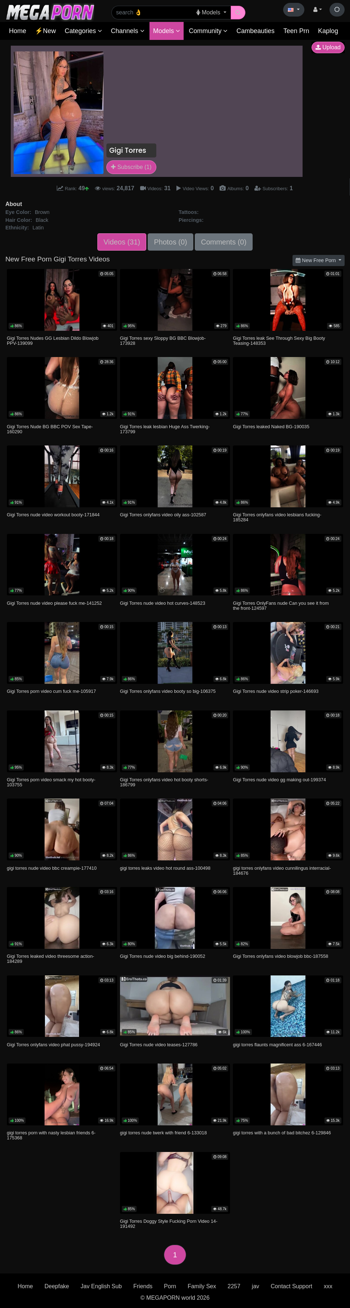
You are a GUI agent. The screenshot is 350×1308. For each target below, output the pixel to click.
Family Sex (202, 1286)
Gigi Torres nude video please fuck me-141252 (54, 603)
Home (17, 31)
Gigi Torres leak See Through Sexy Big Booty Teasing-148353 (279, 340)
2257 (233, 1286)
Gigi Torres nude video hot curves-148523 (162, 603)
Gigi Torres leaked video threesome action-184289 (50, 958)
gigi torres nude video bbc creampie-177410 (52, 868)
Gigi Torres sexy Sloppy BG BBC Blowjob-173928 (163, 340)
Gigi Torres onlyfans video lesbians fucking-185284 (277, 517)
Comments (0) (224, 242)
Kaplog (328, 31)
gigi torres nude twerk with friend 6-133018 (163, 1132)
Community (208, 31)
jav (255, 1286)
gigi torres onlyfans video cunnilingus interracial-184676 (282, 870)
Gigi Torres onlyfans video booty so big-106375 (168, 691)
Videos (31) (121, 242)
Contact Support (291, 1286)
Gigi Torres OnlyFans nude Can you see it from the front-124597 (281, 605)
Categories (83, 31)
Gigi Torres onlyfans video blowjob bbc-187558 (280, 956)
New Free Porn (316, 260)
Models (166, 31)
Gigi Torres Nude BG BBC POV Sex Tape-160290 (50, 429)
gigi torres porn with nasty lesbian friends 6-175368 (51, 1135)
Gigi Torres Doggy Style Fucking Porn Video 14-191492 (168, 1223)
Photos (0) (170, 242)
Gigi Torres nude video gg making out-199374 (279, 779)
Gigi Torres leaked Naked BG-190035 (271, 426)
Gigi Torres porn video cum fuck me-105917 (51, 691)
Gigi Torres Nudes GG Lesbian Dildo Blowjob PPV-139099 (52, 340)
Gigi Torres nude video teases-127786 (159, 1044)
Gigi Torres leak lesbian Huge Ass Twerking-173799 (165, 429)
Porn (170, 1286)
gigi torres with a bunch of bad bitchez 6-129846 (282, 1132)
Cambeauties (255, 31)
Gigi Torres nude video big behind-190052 (162, 956)
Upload (328, 47)
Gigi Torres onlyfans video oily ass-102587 (163, 514)
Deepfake (57, 1286)
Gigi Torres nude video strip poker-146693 (275, 691)
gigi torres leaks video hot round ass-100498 (165, 868)
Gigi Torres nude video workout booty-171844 (53, 514)
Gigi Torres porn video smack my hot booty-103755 (51, 782)
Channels (127, 31)
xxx (328, 1286)
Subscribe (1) (131, 167)
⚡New (45, 31)
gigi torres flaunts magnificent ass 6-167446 (277, 1044)
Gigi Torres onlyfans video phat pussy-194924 (53, 1044)
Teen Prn (296, 31)
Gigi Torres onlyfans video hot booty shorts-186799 (164, 782)
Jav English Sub (101, 1286)
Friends (142, 1286)
